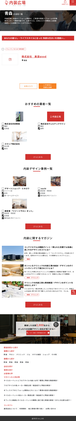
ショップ (46, 354)
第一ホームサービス (11, 195)
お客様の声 (8, 373)
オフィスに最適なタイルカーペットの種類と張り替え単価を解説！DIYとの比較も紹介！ (38, 400)
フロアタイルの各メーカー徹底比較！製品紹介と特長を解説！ (28, 385)
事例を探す (8, 370)
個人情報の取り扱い (36, 408)
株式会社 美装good (34, 56)
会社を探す (8, 366)
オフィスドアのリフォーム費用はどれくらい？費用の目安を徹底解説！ (31, 390)
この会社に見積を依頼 (47, 86)
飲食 (5, 354)
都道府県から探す (11, 347)
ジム (28, 354)
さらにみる (38, 157)
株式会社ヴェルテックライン (53, 123)
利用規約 (22, 408)
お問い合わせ (51, 408)
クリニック (20, 354)
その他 (54, 354)
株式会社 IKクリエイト (48, 195)
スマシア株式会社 (12, 144)
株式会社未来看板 (12, 123)
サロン (11, 354)
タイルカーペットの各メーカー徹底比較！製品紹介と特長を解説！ (29, 395)
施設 (28, 259)
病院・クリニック (32, 278)
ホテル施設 (36, 354)
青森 (25, 60)
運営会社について (10, 408)
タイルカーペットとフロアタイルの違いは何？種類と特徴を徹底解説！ (31, 380)
